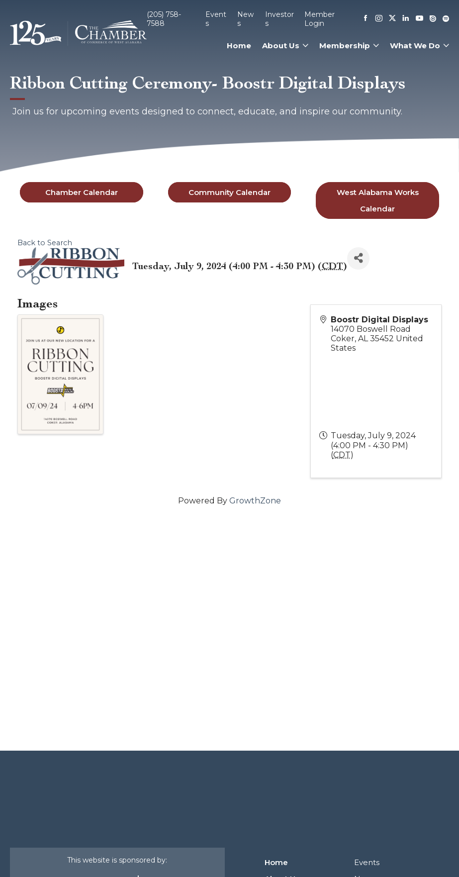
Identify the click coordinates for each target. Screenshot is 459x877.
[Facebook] (365, 18)
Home (239, 45)
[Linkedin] (405, 18)
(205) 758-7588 (164, 19)
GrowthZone (255, 500)
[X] (392, 18)
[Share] (358, 258)
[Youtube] (419, 19)
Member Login (319, 19)
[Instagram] (378, 18)
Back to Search (44, 242)
